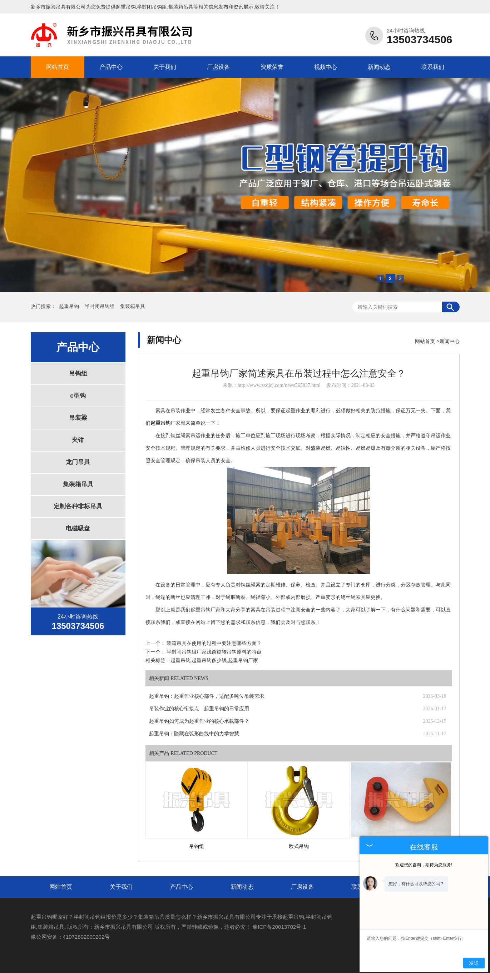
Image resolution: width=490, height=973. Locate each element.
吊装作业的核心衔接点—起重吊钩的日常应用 (199, 708)
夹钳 (78, 440)
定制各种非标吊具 (78, 506)
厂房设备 (218, 67)
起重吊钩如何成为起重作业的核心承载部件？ (199, 721)
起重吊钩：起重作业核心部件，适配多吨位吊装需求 (206, 696)
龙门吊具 (78, 462)
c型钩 (77, 395)
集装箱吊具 (132, 306)
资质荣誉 (272, 67)
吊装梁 (78, 417)
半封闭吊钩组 (100, 306)
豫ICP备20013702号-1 (279, 927)
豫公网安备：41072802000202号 (70, 937)
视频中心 (325, 67)
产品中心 (111, 67)
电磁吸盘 (78, 528)
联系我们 (432, 67)
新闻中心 (450, 341)
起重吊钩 (126, 7)
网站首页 (57, 67)
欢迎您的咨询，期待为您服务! (423, 864)
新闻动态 (379, 67)
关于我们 (164, 67)
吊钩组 (78, 373)
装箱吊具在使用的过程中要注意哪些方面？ (214, 643)
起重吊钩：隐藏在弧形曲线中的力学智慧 (194, 733)
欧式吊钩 (299, 846)
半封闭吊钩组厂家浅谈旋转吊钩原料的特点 (214, 652)
